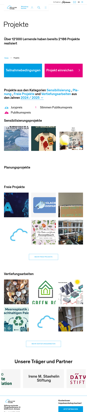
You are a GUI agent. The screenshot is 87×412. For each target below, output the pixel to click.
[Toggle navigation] (46, 7)
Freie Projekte (24, 94)
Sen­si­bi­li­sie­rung (58, 90)
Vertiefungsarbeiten (56, 94)
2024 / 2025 (32, 98)
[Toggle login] (32, 7)
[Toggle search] (39, 7)
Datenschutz (68, 407)
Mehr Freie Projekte (43, 257)
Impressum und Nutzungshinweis (41, 407)
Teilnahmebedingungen (23, 70)
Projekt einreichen (59, 70)
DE (79, 2)
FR (82, 2)
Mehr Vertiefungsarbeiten (43, 344)
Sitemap (80, 407)
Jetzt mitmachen (70, 398)
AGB (58, 407)
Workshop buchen (24, 7)
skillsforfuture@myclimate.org (15, 403)
